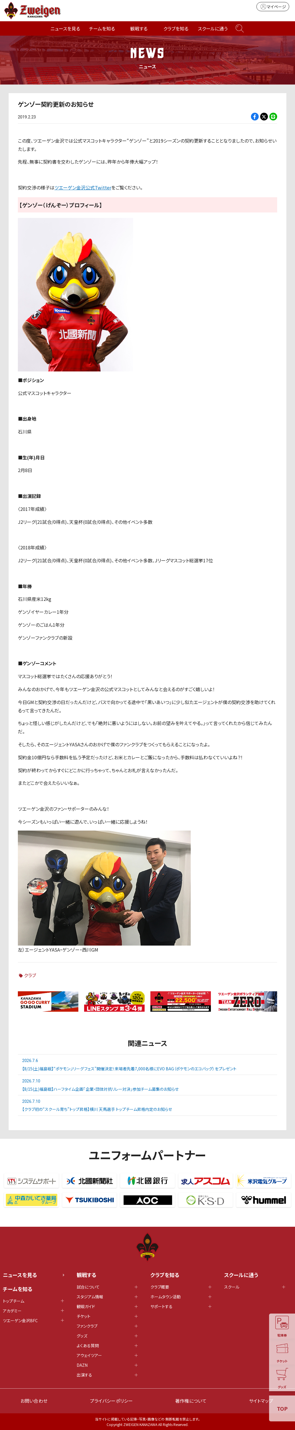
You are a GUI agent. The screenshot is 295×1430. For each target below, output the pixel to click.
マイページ (273, 6)
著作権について (191, 1400)
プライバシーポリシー (111, 1400)
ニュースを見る (65, 28)
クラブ (30, 975)
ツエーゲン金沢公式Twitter (82, 187)
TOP (282, 1408)
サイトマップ (261, 1400)
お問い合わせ (34, 1400)
